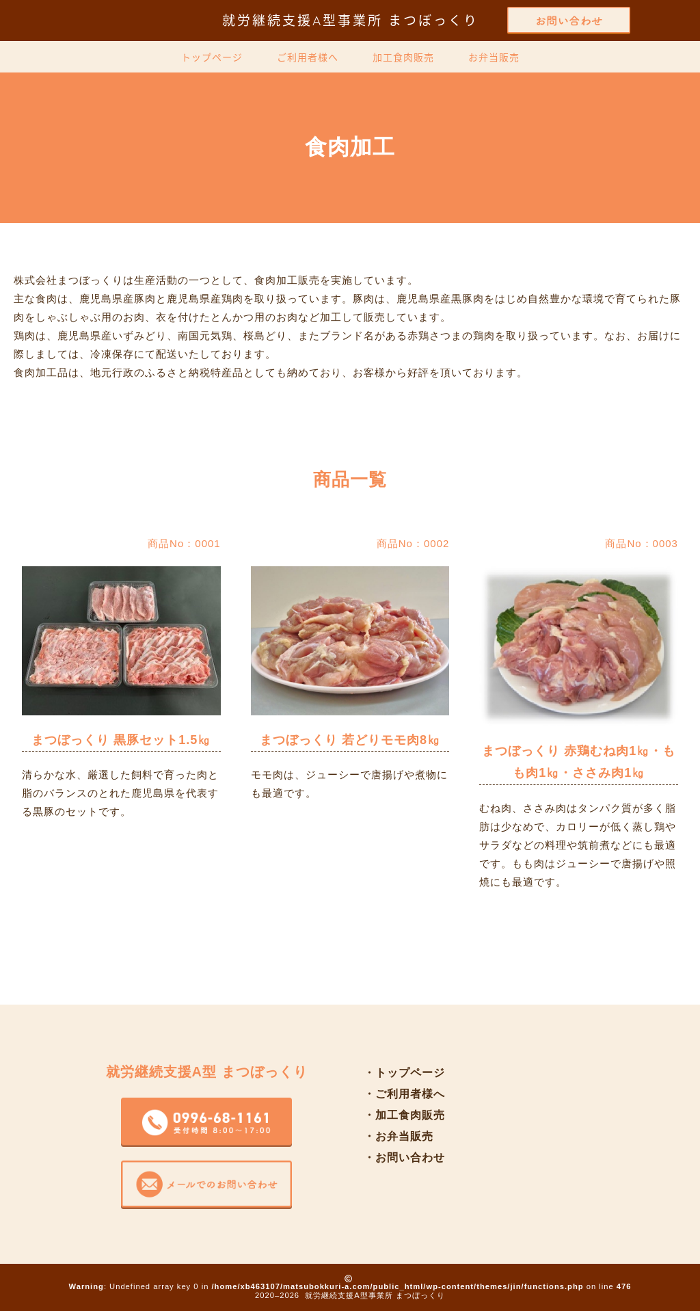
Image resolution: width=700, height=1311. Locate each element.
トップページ (212, 57)
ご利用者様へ (307, 57)
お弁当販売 (494, 57)
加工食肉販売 (403, 57)
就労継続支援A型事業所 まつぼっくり (350, 20)
